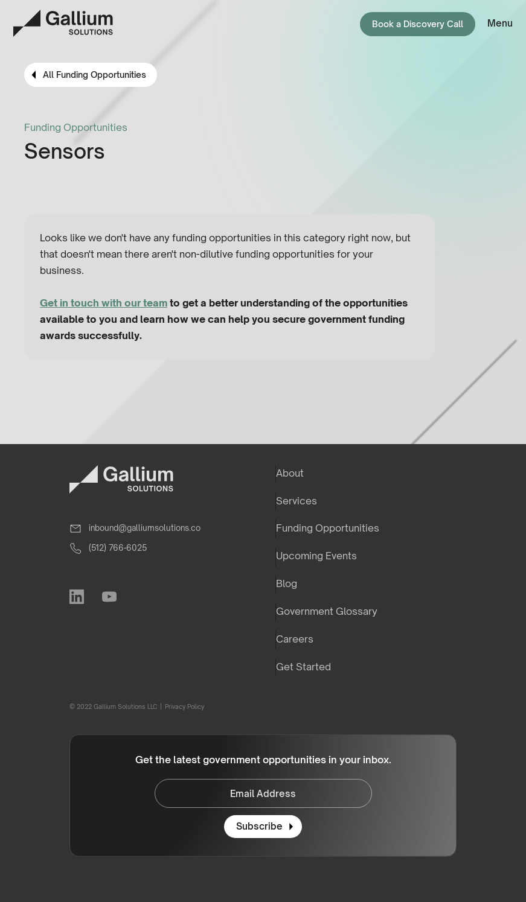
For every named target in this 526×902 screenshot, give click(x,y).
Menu (500, 23)
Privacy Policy (184, 706)
